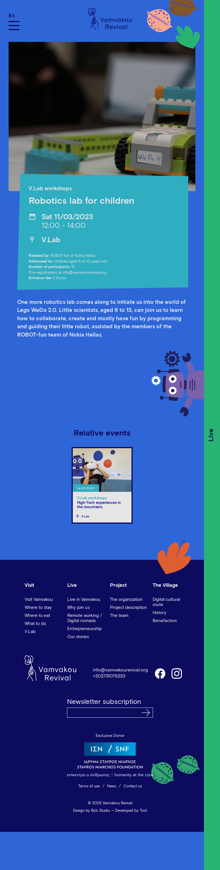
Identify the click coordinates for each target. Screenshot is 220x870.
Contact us (132, 786)
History (159, 613)
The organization (126, 599)
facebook (160, 673)
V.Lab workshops (50, 188)
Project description (128, 607)
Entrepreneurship (84, 629)
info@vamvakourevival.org (120, 670)
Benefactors (165, 621)
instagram (177, 673)
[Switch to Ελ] (14, 15)
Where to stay (38, 607)
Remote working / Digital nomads (84, 618)
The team (119, 615)
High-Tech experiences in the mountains (99, 505)
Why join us (78, 607)
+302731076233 (109, 676)
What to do (35, 624)
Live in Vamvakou (84, 599)
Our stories (78, 637)
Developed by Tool (131, 811)
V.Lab (51, 240)
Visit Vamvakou (39, 599)
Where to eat (37, 615)
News (111, 786)
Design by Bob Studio (91, 811)
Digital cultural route (166, 602)
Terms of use (89, 786)
